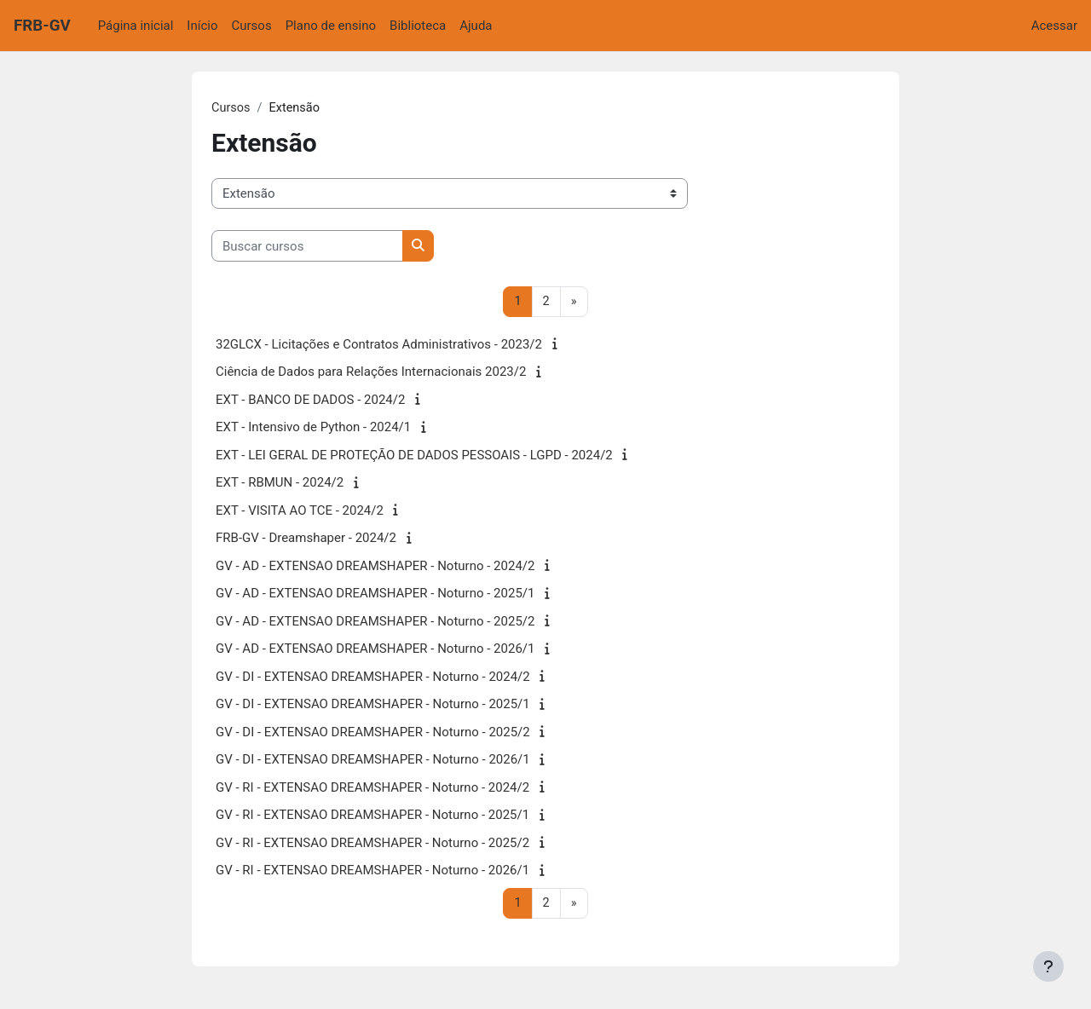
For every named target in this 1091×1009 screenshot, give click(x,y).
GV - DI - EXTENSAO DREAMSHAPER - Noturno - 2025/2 (373, 733)
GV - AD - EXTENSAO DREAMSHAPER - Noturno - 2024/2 (375, 566)
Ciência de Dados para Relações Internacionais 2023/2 (371, 373)
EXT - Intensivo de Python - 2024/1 (313, 428)
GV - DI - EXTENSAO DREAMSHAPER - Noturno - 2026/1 (373, 761)
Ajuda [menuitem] (475, 25)
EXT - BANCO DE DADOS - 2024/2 (310, 400)
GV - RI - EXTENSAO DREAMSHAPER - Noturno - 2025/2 (372, 843)
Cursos (231, 108)
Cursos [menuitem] (252, 25)
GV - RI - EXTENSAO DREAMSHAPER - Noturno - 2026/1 (372, 871)
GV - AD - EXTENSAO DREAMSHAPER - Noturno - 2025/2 (375, 622)
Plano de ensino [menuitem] (331, 25)
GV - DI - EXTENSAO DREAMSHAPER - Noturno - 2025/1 (373, 705)
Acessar (1054, 25)
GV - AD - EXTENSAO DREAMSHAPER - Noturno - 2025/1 (375, 595)
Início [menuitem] (202, 25)
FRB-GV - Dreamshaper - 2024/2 (306, 539)
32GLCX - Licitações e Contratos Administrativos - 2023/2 (379, 345)
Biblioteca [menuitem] (418, 25)
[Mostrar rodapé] (1048, 966)
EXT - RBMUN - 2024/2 (279, 484)
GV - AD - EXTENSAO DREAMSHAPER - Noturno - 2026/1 (375, 650)
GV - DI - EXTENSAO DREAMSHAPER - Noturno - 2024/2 (373, 677)
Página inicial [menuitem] (136, 25)
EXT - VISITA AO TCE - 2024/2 (300, 511)
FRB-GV (42, 25)
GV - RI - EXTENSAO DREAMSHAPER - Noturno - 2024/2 (372, 788)
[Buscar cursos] (307, 246)
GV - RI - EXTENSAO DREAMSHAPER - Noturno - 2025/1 (372, 816)
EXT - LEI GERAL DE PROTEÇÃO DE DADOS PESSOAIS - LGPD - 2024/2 (414, 456)
